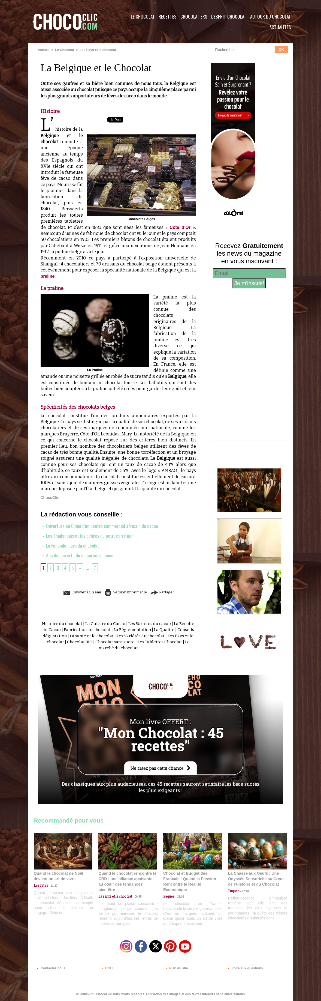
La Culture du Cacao (113, 623)
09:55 (136, 890)
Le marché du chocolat (129, 647)
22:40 (244, 890)
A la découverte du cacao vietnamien (77, 555)
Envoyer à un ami (76, 592)
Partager (168, 592)
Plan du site (176, 968)
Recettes (168, 16)
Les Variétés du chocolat (160, 635)
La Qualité (182, 629)
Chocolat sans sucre (137, 641)
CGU (106, 968)
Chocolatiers (193, 16)
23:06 (179, 896)
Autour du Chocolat (270, 16)
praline (48, 276)
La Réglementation (149, 629)
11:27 (52, 885)
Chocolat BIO (101, 641)
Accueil (44, 50)
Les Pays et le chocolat (97, 50)
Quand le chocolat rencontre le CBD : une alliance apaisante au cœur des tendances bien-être (127, 878)
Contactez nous (50, 968)
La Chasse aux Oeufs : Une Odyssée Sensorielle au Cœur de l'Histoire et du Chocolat (255, 878)
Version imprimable (126, 592)
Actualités (280, 27)
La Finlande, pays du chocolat (70, 545)
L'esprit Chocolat (228, 16)
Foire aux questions (244, 968)
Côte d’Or (181, 227)
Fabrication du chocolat (103, 629)
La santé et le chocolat (109, 635)
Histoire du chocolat (69, 623)
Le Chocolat (143, 16)
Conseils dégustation (62, 635)
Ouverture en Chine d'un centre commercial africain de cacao (99, 525)
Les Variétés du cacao (158, 623)
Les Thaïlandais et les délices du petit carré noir (88, 535)
